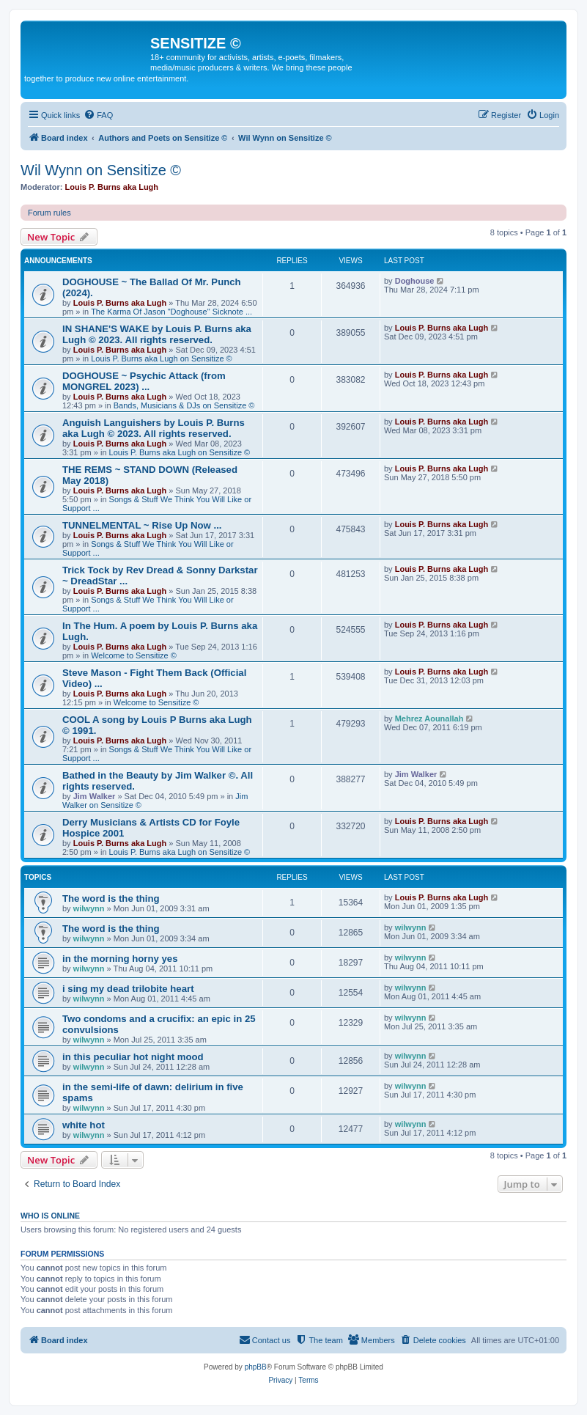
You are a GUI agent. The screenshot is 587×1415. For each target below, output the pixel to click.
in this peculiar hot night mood (133, 1056)
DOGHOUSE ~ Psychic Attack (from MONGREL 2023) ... (144, 381)
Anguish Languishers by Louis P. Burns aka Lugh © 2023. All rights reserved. (153, 428)
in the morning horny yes (120, 958)
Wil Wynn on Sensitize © (101, 170)
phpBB (256, 1367)
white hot (83, 1125)
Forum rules (49, 212)
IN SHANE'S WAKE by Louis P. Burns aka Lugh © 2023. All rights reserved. (156, 334)
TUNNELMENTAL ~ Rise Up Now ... (141, 525)
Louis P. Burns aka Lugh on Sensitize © (161, 358)
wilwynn (89, 908)
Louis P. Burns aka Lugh (112, 187)
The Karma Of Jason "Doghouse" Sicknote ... (171, 311)
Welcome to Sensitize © (134, 655)
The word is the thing (111, 898)
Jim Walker (94, 796)
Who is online (50, 1215)
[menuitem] (98, 115)
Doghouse (415, 280)
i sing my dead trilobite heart (128, 988)
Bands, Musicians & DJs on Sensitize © (184, 405)
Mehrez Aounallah (429, 718)
